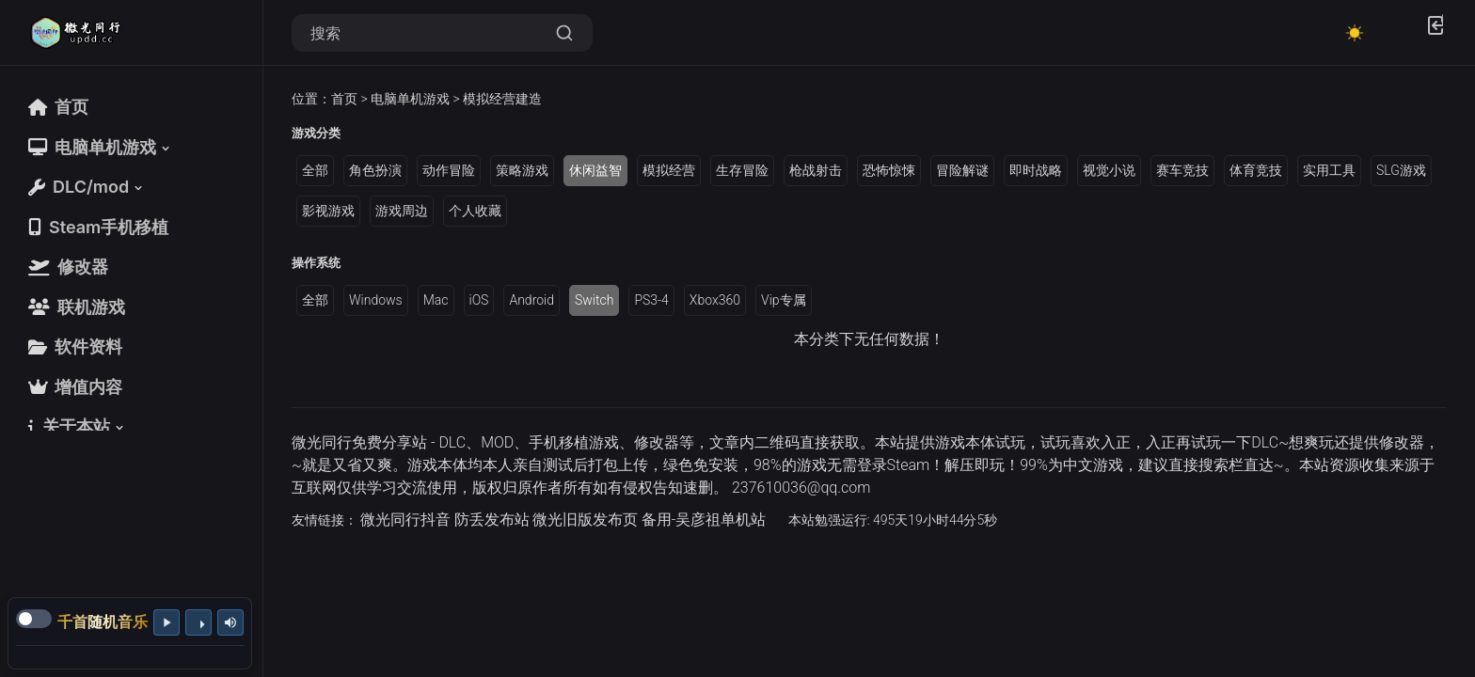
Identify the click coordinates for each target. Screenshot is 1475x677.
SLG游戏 (1401, 170)
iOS (479, 299)
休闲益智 (595, 170)
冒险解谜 (962, 170)
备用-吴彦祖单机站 (704, 519)
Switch (594, 299)
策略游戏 (522, 170)
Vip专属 (783, 299)
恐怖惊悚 (889, 170)
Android (531, 299)
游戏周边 (401, 210)
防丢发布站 (492, 519)
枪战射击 (815, 170)
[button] (100, 147)
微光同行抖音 (405, 519)
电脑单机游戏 (410, 98)
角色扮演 (375, 170)
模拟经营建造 (502, 98)
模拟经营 (668, 170)
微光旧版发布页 (585, 519)
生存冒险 (742, 170)
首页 (344, 98)
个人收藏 (475, 210)
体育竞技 (1255, 170)
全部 (315, 170)
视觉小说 (1109, 170)
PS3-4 (651, 299)
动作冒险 (448, 170)
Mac (436, 299)
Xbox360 (715, 299)
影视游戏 (328, 210)
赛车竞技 (1182, 170)
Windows (376, 299)
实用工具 (1329, 170)
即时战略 (1035, 170)
